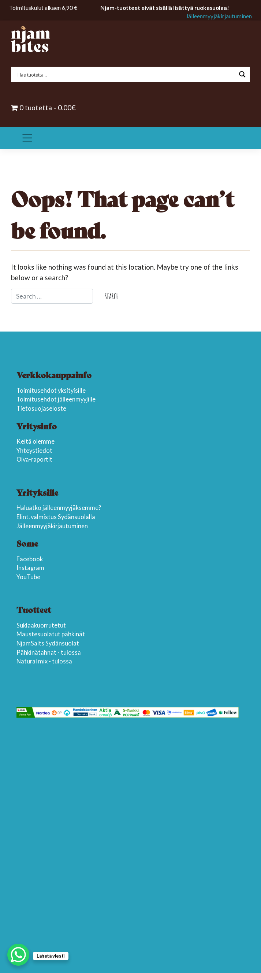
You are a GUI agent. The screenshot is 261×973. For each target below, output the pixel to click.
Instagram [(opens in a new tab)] (30, 567)
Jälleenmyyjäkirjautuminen (219, 16)
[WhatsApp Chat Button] (18, 955)
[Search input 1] (126, 74)
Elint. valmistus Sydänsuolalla (55, 517)
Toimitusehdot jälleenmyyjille (56, 399)
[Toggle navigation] (27, 138)
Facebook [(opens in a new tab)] (29, 559)
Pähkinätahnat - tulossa (48, 652)
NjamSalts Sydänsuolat (47, 643)
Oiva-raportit (34, 459)
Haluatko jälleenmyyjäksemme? (58, 507)
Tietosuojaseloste (41, 408)
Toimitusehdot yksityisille (51, 390)
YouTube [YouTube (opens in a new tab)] (28, 577)
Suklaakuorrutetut (41, 625)
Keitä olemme (35, 441)
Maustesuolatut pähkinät (50, 634)
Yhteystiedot (34, 450)
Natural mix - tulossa (44, 661)
